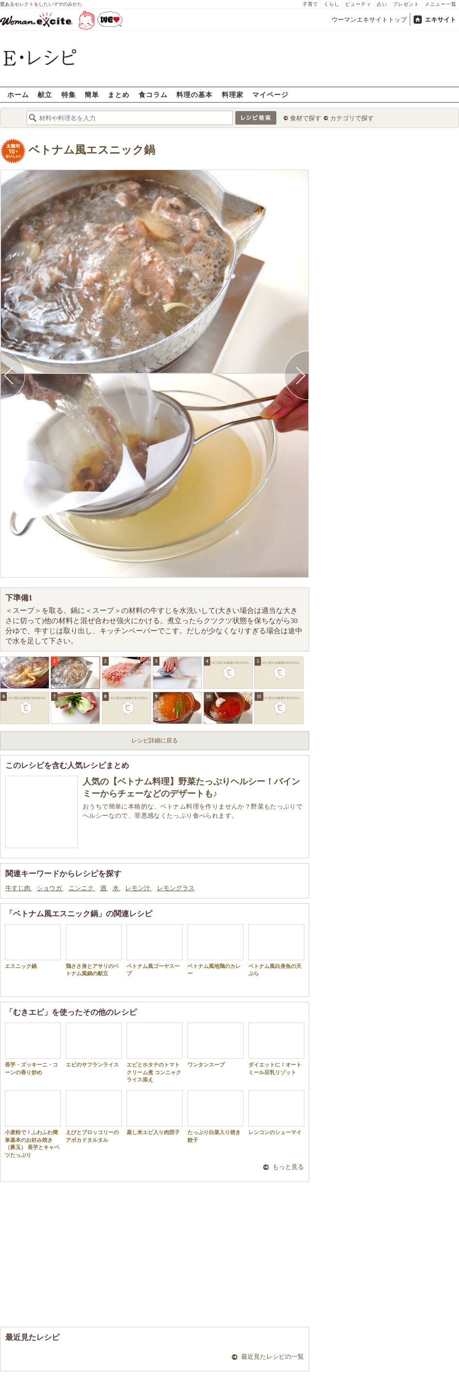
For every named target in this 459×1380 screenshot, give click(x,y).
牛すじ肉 (18, 888)
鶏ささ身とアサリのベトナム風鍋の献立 (94, 950)
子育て (310, 4)
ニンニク (82, 888)
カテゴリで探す (352, 118)
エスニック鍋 (33, 946)
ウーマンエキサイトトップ (369, 19)
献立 (45, 94)
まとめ (118, 94)
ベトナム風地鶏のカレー (215, 950)
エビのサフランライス (94, 1045)
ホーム (18, 94)
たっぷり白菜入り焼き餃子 (215, 1116)
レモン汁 (138, 888)
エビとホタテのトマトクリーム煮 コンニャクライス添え (155, 1052)
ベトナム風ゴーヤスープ (155, 950)
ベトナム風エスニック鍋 (92, 150)
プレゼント (406, 4)
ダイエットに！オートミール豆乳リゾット (276, 1049)
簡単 (92, 94)
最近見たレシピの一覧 (272, 1356)
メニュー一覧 (441, 4)
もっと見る (288, 1166)
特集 (68, 94)
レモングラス (176, 888)
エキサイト (440, 19)
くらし (332, 4)
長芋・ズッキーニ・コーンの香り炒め (33, 1049)
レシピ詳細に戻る (154, 740)
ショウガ (50, 888)
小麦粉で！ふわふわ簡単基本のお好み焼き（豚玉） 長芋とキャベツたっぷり (33, 1123)
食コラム (153, 94)
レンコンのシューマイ (276, 1112)
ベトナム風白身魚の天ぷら (276, 950)
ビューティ (358, 4)
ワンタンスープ (215, 1045)
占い (382, 4)
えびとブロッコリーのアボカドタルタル (94, 1116)
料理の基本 (194, 94)
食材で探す (305, 118)
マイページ (270, 94)
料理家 (233, 94)
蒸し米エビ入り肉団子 (155, 1112)
